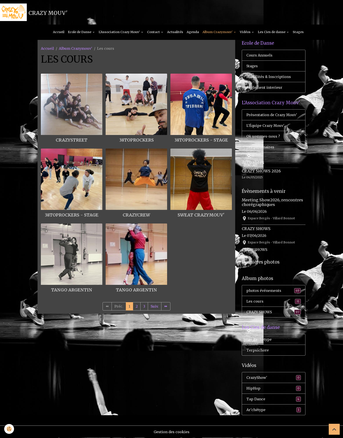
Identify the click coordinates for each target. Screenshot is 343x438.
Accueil (58, 32)
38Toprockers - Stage (201, 140)
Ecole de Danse (80, 32)
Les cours (273, 301)
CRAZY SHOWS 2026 (261, 171)
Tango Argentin (71, 290)
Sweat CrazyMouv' (201, 215)
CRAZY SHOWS (256, 228)
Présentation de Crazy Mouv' (271, 115)
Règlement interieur (264, 87)
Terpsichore (257, 350)
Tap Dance (273, 399)
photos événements (273, 290)
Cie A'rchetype (259, 339)
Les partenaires (260, 147)
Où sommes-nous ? (263, 136)
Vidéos (245, 32)
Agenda (193, 32)
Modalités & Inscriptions (268, 76)
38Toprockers (136, 140)
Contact (154, 32)
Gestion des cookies (172, 432)
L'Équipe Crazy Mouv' (265, 125)
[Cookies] (9, 429)
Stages (298, 32)
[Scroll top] (334, 429)
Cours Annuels (259, 55)
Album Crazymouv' (217, 32)
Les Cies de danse (272, 32)
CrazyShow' (273, 377)
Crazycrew (136, 215)
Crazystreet (71, 140)
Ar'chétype (273, 409)
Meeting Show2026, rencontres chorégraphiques (272, 202)
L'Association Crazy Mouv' (120, 32)
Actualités (175, 32)
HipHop (273, 388)
